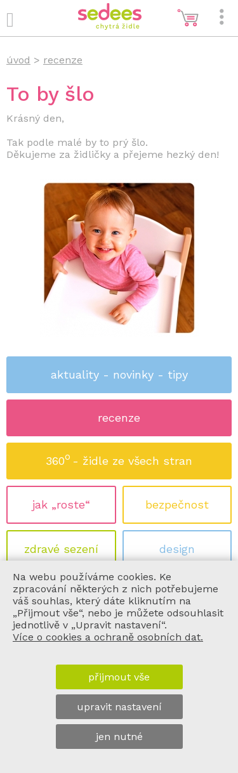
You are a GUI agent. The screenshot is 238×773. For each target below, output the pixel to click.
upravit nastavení (119, 707)
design (177, 548)
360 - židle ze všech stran (119, 456)
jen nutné (119, 737)
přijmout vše (119, 677)
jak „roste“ (61, 504)
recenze (119, 417)
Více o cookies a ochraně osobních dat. (108, 637)
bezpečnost (177, 504)
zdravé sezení (61, 548)
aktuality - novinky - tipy (119, 374)
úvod (18, 60)
